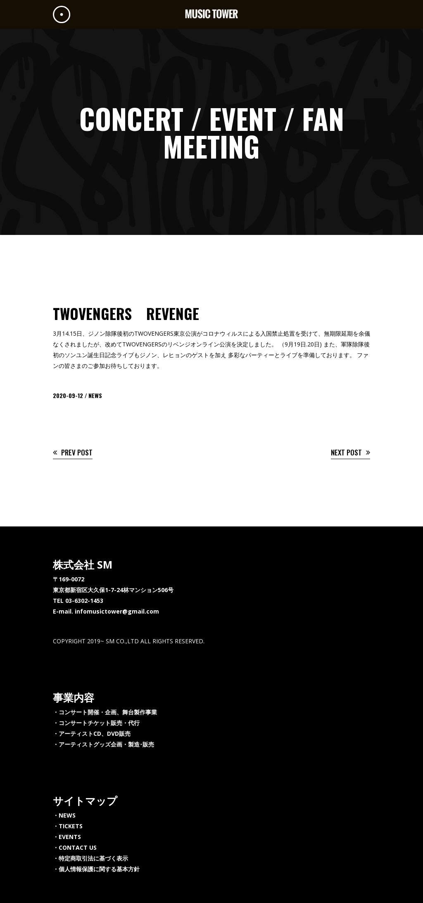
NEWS (95, 395)
